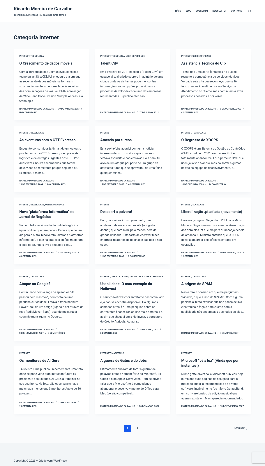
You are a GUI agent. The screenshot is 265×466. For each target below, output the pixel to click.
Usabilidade (37, 132)
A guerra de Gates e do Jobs (123, 359)
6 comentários (136, 184)
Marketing (118, 352)
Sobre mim (202, 11)
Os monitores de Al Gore (39, 359)
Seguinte (241, 427)
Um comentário (28, 112)
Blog (188, 11)
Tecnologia (37, 56)
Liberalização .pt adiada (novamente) (211, 211)
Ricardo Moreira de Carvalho (43, 8)
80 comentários (56, 184)
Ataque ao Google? (35, 283)
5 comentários (56, 332)
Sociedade (198, 204)
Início (178, 11)
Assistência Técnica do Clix (204, 63)
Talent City (109, 63)
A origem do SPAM (196, 283)
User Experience (135, 56)
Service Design (120, 276)
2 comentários (136, 255)
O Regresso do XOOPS (199, 140)
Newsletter (219, 11)
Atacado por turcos (116, 140)
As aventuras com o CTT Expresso (47, 140)
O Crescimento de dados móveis (46, 63)
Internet (24, 56)
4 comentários (189, 112)
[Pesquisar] (249, 11)
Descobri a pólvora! (116, 211)
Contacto (236, 11)
